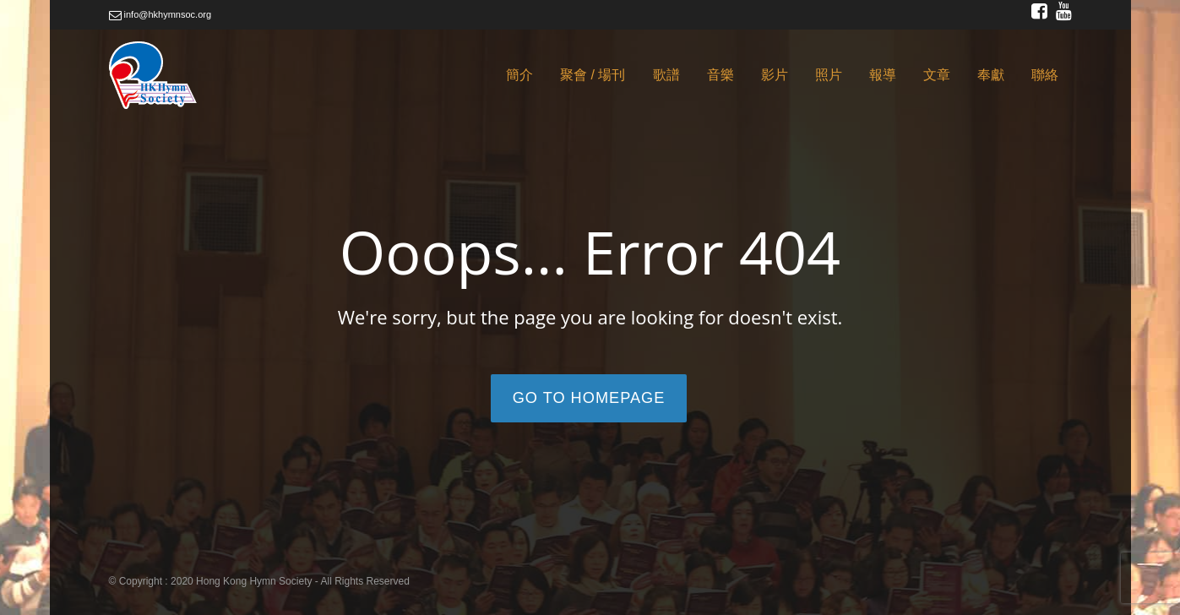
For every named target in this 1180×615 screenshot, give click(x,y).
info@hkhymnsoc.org (160, 14)
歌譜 (666, 75)
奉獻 (990, 75)
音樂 (720, 75)
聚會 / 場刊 (592, 75)
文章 (936, 75)
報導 (882, 75)
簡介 (519, 75)
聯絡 (1044, 75)
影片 (774, 75)
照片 (828, 75)
